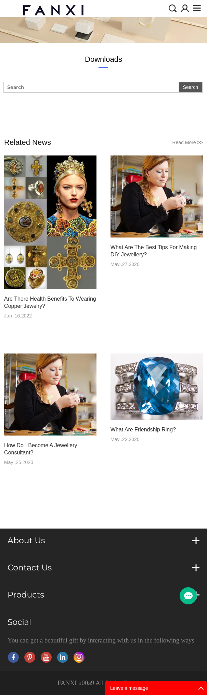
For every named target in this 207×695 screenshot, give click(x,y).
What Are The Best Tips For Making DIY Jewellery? (154, 250)
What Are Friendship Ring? (143, 429)
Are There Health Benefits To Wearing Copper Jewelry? (50, 302)
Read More (187, 142)
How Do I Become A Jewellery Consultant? (40, 448)
